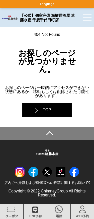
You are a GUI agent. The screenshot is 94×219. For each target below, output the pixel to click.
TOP (47, 110)
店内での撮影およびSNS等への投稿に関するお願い (47, 183)
